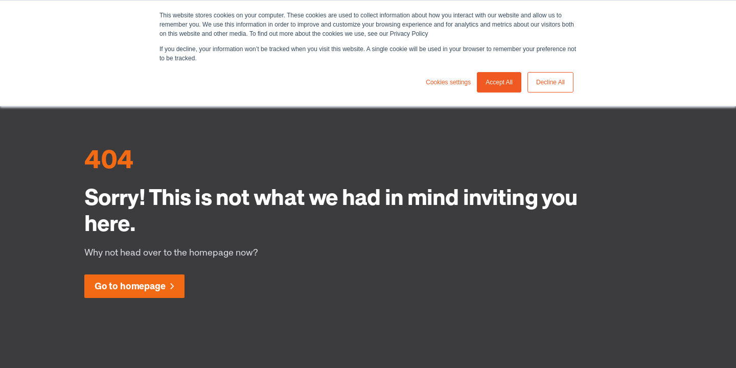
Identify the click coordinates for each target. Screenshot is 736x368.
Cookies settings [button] (448, 82)
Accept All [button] (499, 82)
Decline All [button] (550, 82)
